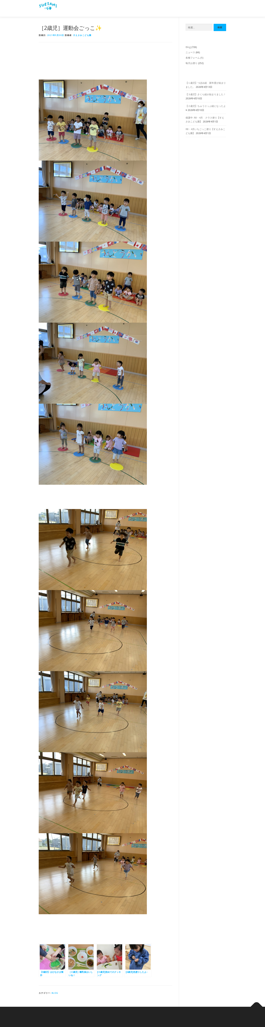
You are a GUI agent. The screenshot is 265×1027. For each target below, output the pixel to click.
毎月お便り (191, 63)
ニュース (190, 52)
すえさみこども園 (82, 35)
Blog (55, 993)
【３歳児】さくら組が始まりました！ (206, 94)
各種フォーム (193, 57)
